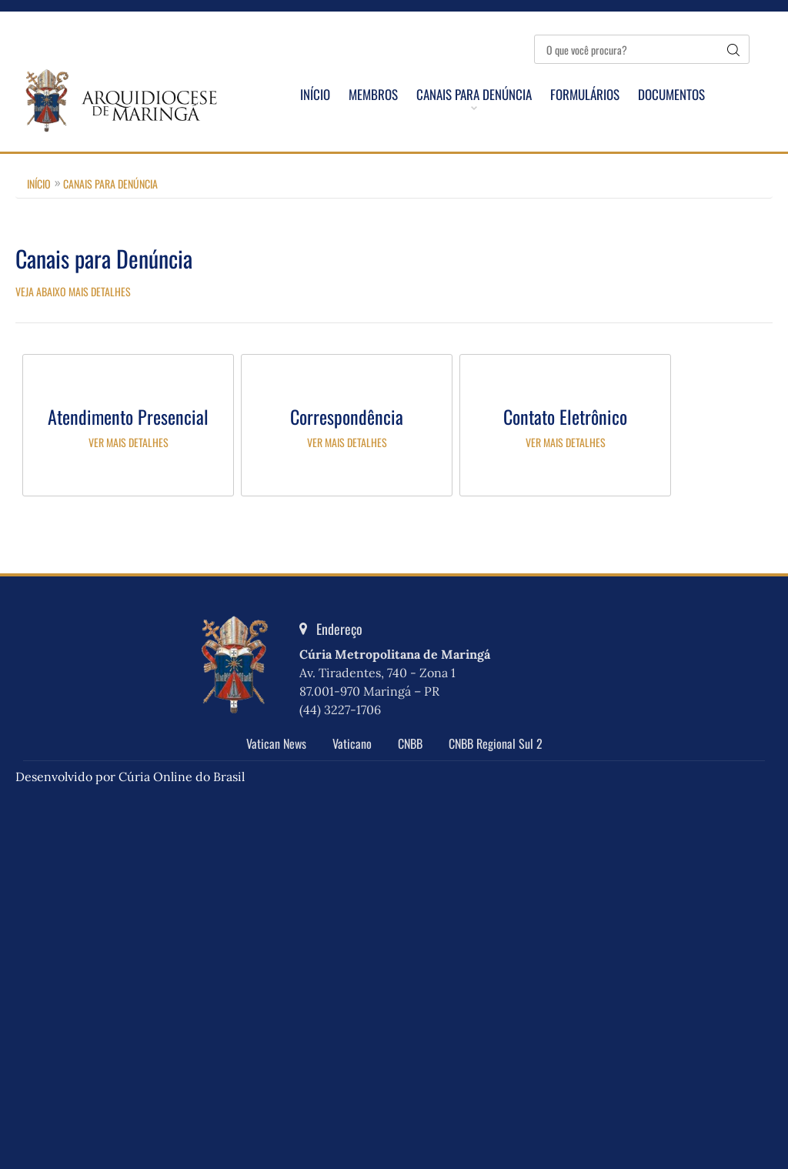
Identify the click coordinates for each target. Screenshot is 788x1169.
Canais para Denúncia (474, 95)
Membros (373, 95)
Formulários (584, 95)
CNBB (410, 743)
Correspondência (346, 416)
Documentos (671, 95)
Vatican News (276, 743)
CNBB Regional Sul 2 (496, 743)
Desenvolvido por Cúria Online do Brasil (130, 776)
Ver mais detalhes (128, 442)
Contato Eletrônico (565, 416)
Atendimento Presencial (128, 416)
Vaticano (352, 743)
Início (315, 95)
